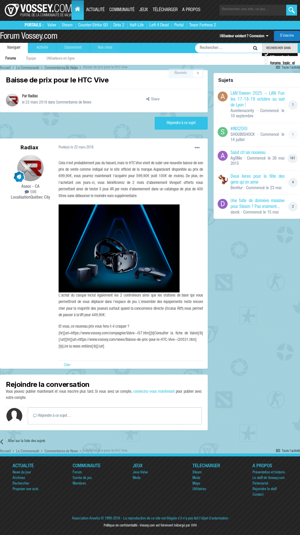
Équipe (31, 59)
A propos (191, 10)
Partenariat (260, 484)
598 (30, 192)
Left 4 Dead (159, 25)
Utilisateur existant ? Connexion (244, 36)
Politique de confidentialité (120, 525)
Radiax (33, 96)
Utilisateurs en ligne (61, 59)
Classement (73, 48)
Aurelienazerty (242, 111)
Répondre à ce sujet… (52, 415)
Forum (77, 473)
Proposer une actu (25, 489)
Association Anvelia (86, 519)
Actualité (95, 10)
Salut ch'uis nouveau (248, 153)
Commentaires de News (73, 103)
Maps (196, 484)
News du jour (22, 473)
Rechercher (21, 484)
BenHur (237, 188)
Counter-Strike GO (93, 25)
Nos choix (105, 48)
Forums (10, 59)
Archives (19, 478)
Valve (51, 25)
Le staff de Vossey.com (268, 478)
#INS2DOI (239, 129)
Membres (79, 484)
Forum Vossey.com (28, 37)
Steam (67, 25)
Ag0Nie (236, 158)
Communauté (121, 10)
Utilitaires (199, 489)
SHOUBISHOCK (243, 135)
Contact (258, 495)
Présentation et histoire (269, 473)
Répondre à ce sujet (181, 123)
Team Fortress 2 (202, 25)
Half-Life (137, 25)
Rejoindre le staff (265, 489)
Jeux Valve (140, 473)
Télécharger (165, 10)
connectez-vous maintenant (154, 392)
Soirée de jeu (82, 478)
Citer (67, 365)
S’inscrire (287, 36)
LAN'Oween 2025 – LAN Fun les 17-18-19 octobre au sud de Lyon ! (257, 100)
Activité (42, 48)
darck (235, 212)
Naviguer (14, 48)
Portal (179, 25)
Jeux (143, 10)
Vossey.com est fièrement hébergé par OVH (168, 525)
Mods (136, 478)
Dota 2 (118, 25)
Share (153, 99)
